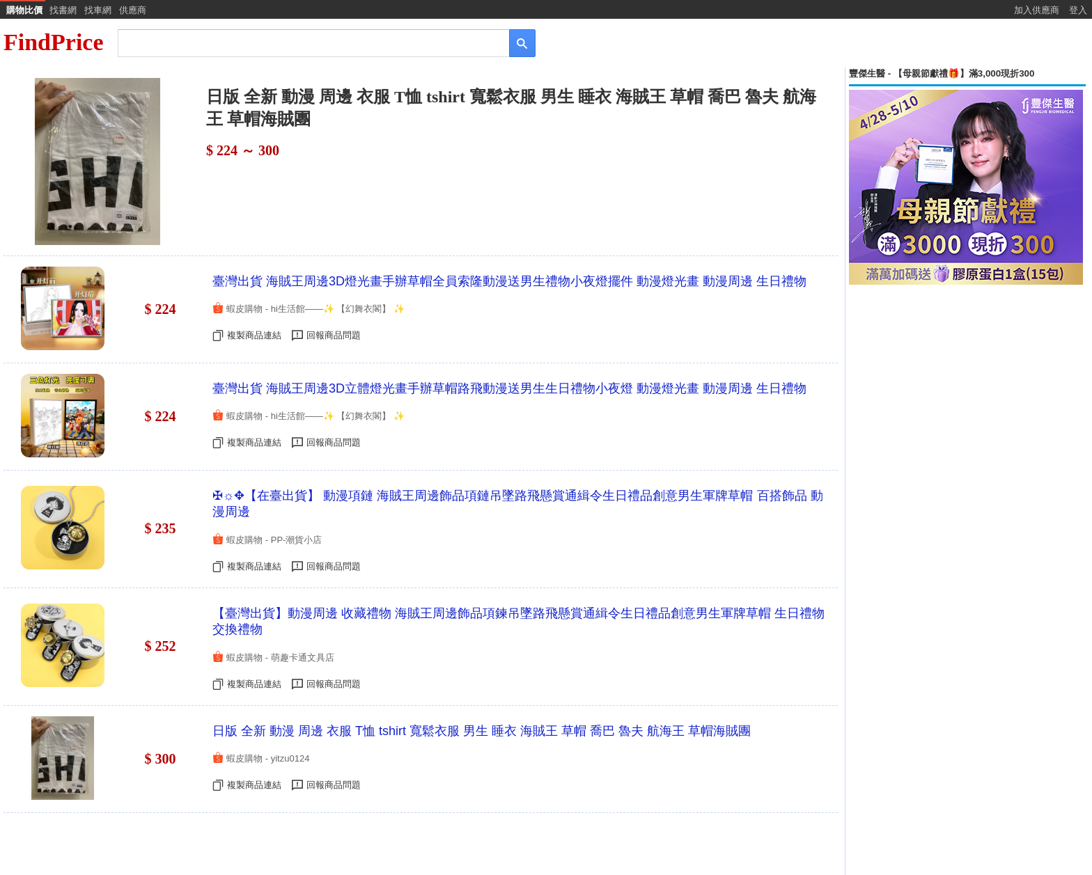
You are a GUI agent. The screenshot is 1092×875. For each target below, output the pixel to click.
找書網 (63, 10)
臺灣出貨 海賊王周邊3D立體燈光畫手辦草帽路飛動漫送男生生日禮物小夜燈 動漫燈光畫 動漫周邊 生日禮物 (509, 388)
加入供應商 (1036, 10)
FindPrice (53, 42)
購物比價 (24, 10)
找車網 (97, 10)
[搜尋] (304, 42)
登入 (1078, 10)
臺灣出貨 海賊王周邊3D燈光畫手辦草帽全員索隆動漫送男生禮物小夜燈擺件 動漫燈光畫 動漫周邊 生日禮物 (509, 281)
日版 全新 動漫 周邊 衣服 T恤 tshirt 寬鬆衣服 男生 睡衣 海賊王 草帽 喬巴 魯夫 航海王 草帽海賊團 (481, 731)
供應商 (132, 10)
